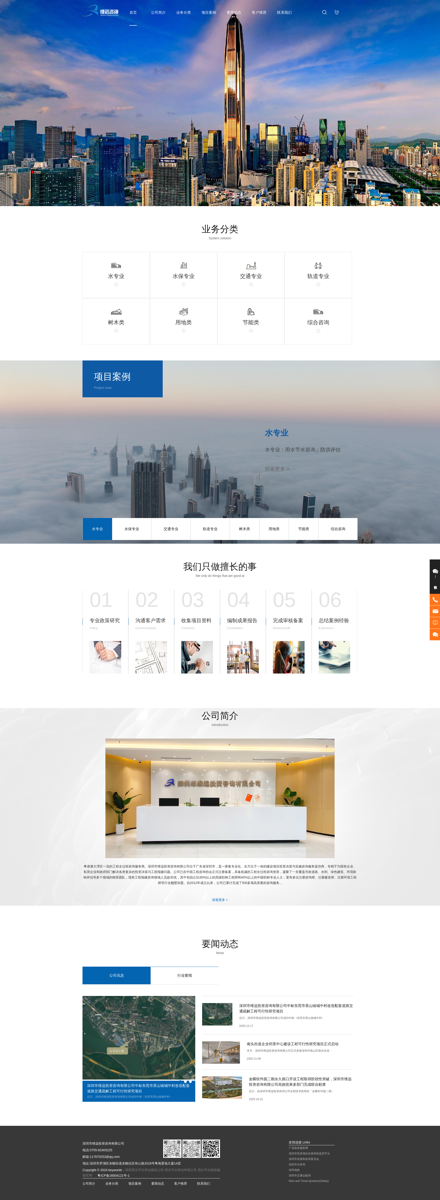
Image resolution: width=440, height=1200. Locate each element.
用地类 (274, 529)
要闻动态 (234, 12)
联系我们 (284, 12)
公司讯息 (116, 975)
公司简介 (158, 12)
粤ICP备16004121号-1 (113, 1175)
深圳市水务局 (297, 1164)
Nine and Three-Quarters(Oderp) (309, 1181)
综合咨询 (338, 529)
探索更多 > (220, 900)
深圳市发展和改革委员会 (304, 1159)
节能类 (303, 529)
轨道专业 (210, 529)
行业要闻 (184, 975)
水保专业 (131, 529)
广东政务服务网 (298, 1148)
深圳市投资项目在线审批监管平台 (309, 1153)
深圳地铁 (294, 1170)
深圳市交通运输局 (300, 1175)
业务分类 (183, 12)
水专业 (97, 529)
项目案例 (208, 12)
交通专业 (171, 529)
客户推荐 (259, 12)
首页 (133, 12)
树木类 (244, 529)
